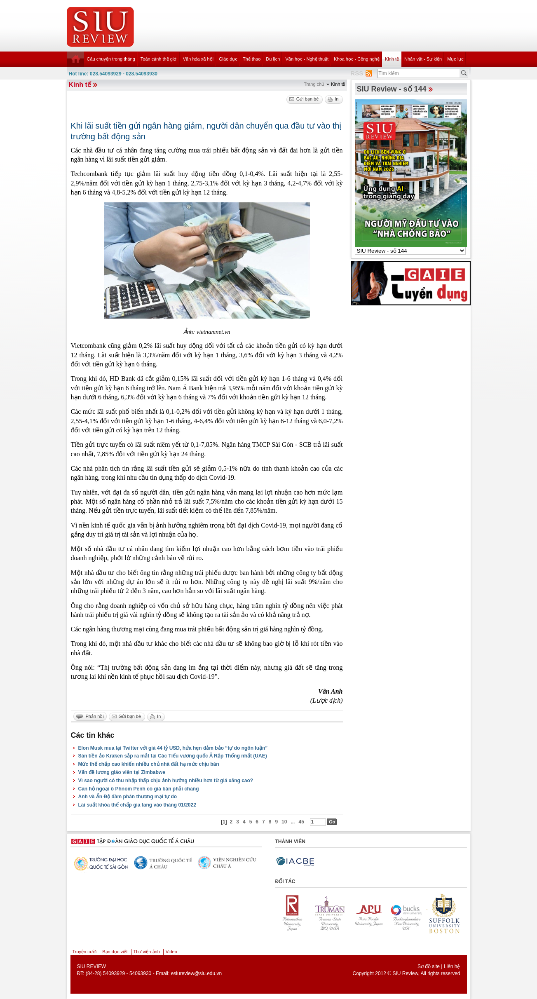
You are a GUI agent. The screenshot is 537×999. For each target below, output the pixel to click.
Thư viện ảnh (147, 951)
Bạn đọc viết (114, 951)
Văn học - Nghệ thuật (306, 58)
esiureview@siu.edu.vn (196, 973)
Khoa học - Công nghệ (357, 58)
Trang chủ (314, 84)
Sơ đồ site (428, 966)
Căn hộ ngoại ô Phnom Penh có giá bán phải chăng (138, 789)
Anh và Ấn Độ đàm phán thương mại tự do (127, 797)
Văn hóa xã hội (198, 58)
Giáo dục (228, 58)
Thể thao (251, 58)
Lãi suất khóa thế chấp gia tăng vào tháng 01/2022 (137, 805)
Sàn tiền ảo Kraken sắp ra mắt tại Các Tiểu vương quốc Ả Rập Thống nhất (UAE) (172, 756)
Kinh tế (392, 58)
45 (301, 822)
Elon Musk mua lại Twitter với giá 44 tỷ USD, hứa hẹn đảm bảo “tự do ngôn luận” (173, 748)
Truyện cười (85, 951)
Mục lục (455, 58)
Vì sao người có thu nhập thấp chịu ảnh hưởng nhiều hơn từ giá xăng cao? (165, 780)
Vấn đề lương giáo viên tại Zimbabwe (121, 772)
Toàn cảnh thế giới (159, 58)
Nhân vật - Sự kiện (423, 58)
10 (284, 822)
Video (171, 951)
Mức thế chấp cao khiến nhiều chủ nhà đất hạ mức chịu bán (148, 764)
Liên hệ (452, 966)
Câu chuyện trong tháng (111, 58)
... (293, 822)
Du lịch (273, 58)
